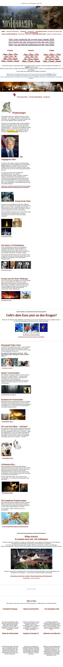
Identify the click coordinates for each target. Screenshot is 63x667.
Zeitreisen (30, 521)
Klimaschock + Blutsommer (25, 34)
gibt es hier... (31, 596)
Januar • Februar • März (31, 54)
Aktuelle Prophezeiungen (12, 31)
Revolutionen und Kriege (42, 518)
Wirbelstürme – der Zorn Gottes (31, 408)
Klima (40, 517)
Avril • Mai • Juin (10, 56)
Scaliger (30, 507)
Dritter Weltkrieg (16, 516)
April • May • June (51, 57)
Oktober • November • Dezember (31, 61)
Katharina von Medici (45, 507)
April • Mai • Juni (31, 57)
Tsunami (23, 517)
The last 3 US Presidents (35, 97)
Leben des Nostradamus (32, 513)
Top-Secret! (47, 97)
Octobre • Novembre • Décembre (10, 61)
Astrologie (52, 516)
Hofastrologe (23, 508)
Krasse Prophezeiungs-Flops (10, 616)
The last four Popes (22, 97)
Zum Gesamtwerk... (10, 646)
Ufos (48, 516)
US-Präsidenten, (8, 516)
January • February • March (51, 54)
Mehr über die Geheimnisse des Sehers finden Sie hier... (31, 640)
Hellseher (44, 516)
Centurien (37, 504)
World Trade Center (22, 518)
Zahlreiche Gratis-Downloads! (52, 578)
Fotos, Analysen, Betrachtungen (30, 577)
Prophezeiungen (19, 506)
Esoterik (60, 516)
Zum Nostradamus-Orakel (10, 578)
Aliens (26, 521)
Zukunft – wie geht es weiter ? (54, 34)
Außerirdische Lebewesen (18, 521)
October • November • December (52, 61)
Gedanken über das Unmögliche (10, 597)
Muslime (36, 517)
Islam (32, 517)
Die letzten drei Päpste (53, 31)
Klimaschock (31, 31)
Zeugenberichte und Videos (40, 281)
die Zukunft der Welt (18, 131)
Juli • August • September (30, 59)
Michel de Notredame (26, 509)
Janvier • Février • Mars (10, 54)
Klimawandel (29, 516)
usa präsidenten (31, 518)
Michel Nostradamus (12, 502)
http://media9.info (52, 571)
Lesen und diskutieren (10, 566)
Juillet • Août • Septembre (10, 59)
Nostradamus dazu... (38, 151)
